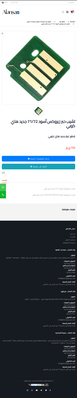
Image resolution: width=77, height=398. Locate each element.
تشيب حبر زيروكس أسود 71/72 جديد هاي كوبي (55, 24)
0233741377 (70, 313)
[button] (63, 12)
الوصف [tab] (4, 180)
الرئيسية (72, 21)
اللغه (4, 2)
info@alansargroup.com (66, 278)
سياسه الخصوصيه (69, 242)
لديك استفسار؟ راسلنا (38, 159)
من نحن (72, 233)
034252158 (71, 357)
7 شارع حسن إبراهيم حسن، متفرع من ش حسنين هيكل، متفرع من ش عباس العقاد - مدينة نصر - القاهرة (40, 257)
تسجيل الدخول (70, 239)
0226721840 (70, 272)
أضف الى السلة (38, 166)
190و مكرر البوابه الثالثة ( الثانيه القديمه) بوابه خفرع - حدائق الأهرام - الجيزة (50, 299)
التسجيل (71, 2)
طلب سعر (15, 2)
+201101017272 (69, 263)
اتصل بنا (72, 236)
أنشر (3, 173)
